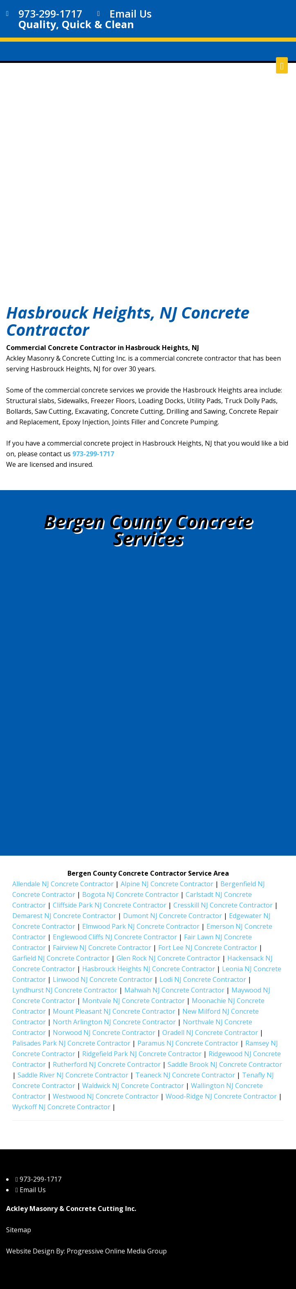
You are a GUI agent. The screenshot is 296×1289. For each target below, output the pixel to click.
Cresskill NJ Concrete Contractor (223, 905)
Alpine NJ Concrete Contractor (167, 883)
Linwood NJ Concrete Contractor (102, 979)
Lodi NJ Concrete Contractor (202, 979)
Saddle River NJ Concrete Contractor (73, 1074)
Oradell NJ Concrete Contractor (210, 1032)
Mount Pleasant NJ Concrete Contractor (114, 1011)
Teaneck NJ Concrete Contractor (185, 1074)
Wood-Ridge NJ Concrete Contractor (221, 1096)
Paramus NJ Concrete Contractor (187, 1043)
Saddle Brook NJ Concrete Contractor (225, 1064)
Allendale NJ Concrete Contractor (63, 883)
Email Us (131, 13)
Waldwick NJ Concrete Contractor (133, 1085)
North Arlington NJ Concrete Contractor (114, 1021)
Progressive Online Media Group (117, 1251)
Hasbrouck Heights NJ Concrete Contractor (148, 968)
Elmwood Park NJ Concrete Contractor (141, 926)
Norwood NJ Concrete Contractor (104, 1032)
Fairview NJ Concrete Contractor (102, 947)
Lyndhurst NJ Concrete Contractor (64, 990)
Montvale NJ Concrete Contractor (133, 1000)
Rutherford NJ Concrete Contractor (107, 1064)
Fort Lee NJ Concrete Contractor (207, 947)
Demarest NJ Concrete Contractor (64, 915)
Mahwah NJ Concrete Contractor (174, 990)
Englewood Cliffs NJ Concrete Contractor (115, 936)
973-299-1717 (50, 13)
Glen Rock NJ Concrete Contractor (168, 958)
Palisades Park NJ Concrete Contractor (71, 1043)
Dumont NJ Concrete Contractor (172, 915)
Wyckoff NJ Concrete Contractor (61, 1106)
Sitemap (18, 1229)
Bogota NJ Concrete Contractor (130, 894)
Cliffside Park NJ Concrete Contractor (109, 905)
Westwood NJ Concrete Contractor (106, 1096)
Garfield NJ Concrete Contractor (61, 958)
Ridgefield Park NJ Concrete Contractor (142, 1053)
